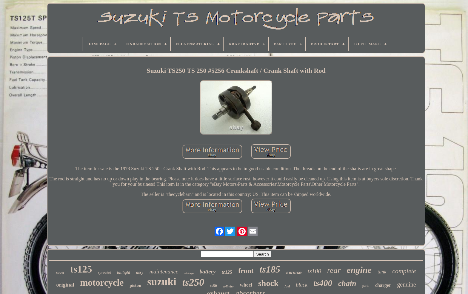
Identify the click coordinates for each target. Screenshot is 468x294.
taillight (123, 272)
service (294, 272)
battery (208, 271)
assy (139, 272)
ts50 (213, 285)
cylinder (228, 286)
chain (347, 283)
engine (359, 270)
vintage (188, 273)
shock (268, 283)
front (246, 271)
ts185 (270, 269)
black (301, 285)
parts (365, 286)
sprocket (104, 272)
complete (404, 271)
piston (135, 285)
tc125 (226, 272)
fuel (287, 286)
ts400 (322, 283)
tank (382, 272)
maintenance (163, 271)
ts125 (81, 269)
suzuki (161, 282)
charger (383, 285)
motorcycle (102, 282)
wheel (246, 285)
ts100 (314, 271)
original (65, 285)
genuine (406, 284)
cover (60, 272)
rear (334, 270)
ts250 (193, 282)
